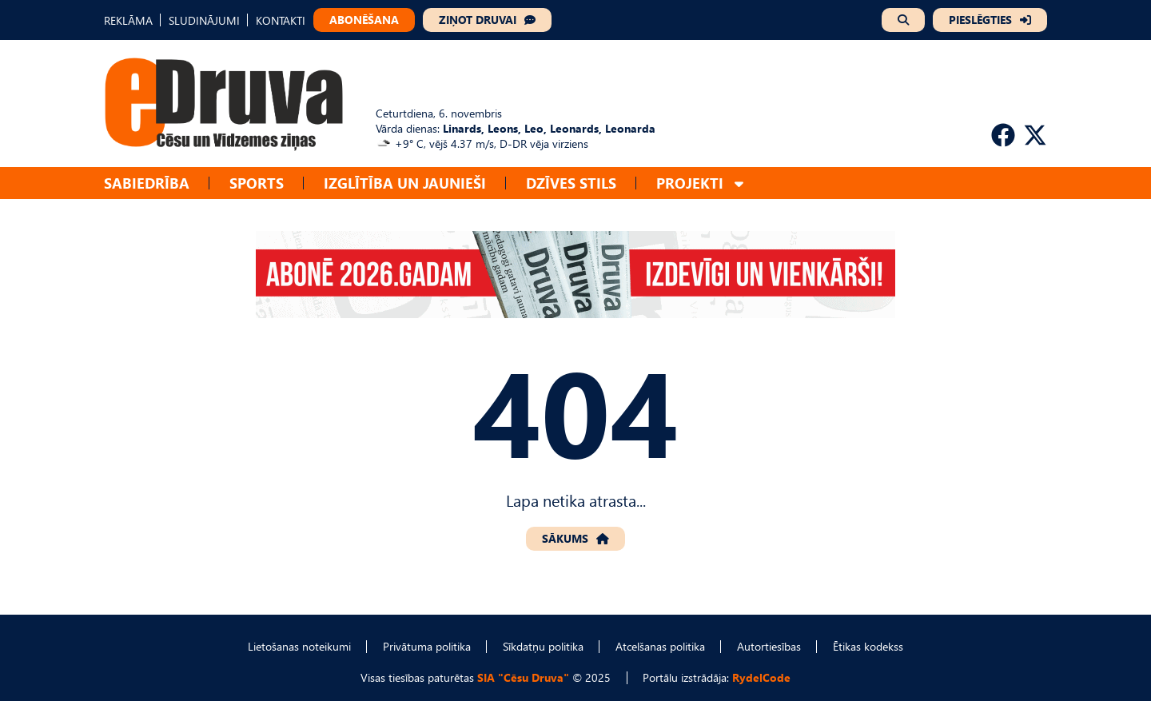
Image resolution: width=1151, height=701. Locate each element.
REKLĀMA (128, 20)
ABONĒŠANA (364, 19)
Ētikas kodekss (868, 646)
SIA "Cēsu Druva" (523, 677)
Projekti (689, 183)
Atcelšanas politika (660, 646)
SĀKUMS (565, 538)
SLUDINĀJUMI (204, 20)
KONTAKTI (280, 20)
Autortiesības (769, 646)
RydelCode (761, 677)
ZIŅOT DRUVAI (477, 19)
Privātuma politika (427, 646)
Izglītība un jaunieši (405, 183)
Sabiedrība (146, 183)
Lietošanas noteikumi (299, 646)
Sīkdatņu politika (543, 646)
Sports (256, 183)
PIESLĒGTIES (980, 19)
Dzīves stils (571, 183)
